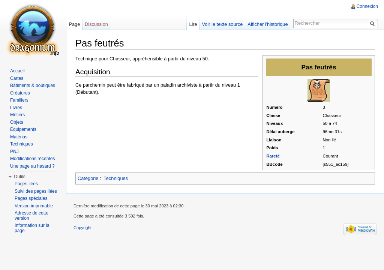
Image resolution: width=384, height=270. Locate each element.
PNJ (14, 151)
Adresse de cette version (31, 215)
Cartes (16, 78)
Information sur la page (32, 228)
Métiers (17, 114)
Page (74, 24)
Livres (16, 107)
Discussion (96, 24)
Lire (193, 24)
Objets (16, 122)
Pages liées (26, 183)
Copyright (83, 227)
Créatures (20, 93)
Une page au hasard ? (32, 166)
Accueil (17, 71)
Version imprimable (34, 205)
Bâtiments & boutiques (32, 85)
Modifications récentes (32, 158)
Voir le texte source (222, 24)
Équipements (23, 129)
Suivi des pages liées (36, 191)
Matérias (18, 137)
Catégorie (88, 178)
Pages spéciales (31, 198)
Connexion (367, 6)
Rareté (273, 156)
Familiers (19, 100)
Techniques (116, 178)
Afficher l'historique (268, 24)
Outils (20, 176)
